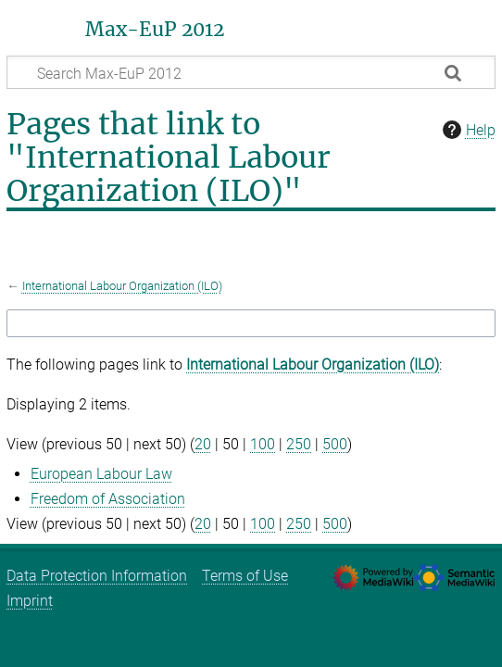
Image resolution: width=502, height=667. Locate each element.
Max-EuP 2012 (154, 30)
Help (467, 129)
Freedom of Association (108, 499)
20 (203, 444)
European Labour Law (101, 474)
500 (334, 444)
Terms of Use (245, 576)
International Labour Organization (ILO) (122, 286)
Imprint (29, 601)
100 (262, 444)
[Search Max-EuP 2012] (251, 72)
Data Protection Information (96, 576)
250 (298, 444)
